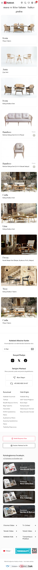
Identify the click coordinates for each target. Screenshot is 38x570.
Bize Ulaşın (23, 403)
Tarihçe (5, 400)
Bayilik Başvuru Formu (10, 403)
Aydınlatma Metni (9, 418)
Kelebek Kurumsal (9, 397)
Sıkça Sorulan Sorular (27, 412)
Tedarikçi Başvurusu (10, 427)
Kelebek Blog (24, 397)
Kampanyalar (24, 406)
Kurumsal (7, 392)
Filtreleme (15, 566)
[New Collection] (19, 482)
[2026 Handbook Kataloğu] (19, 468)
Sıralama (23, 566)
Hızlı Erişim (24, 392)
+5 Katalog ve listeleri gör (12, 458)
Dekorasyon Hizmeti (27, 409)
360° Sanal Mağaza (27, 400)
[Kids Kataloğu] (19, 497)
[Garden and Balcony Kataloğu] (19, 511)
